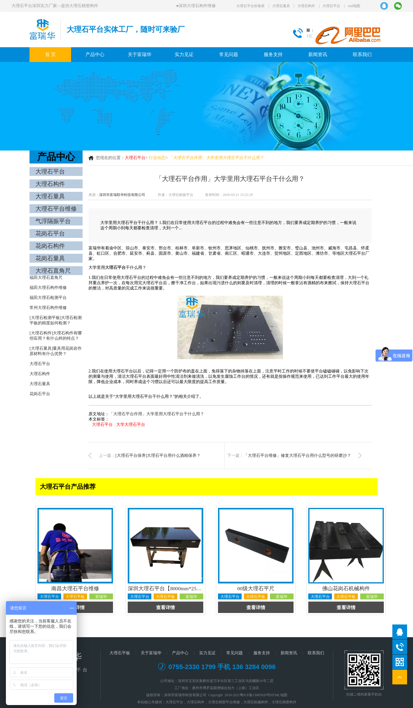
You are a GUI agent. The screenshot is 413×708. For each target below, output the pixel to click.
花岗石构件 (50, 246)
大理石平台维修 (56, 208)
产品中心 (95, 54)
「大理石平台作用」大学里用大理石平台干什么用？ (156, 414)
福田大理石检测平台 (48, 297)
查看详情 (165, 607)
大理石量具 (281, 6)
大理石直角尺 (53, 270)
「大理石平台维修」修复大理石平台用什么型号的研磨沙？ (297, 455)
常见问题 (228, 54)
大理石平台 (331, 6)
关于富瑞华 (139, 54)
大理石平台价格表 (250, 6)
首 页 (50, 54)
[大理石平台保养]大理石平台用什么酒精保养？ (158, 455)
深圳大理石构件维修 (197, 6)
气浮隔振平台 (53, 221)
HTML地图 (278, 695)
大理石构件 (306, 6)
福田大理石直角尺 (46, 277)
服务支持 (273, 54)
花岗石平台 (50, 233)
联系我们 (362, 54)
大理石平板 (119, 653)
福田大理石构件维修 (48, 287)
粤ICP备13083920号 (255, 695)
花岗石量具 (50, 258)
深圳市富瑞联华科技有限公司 (122, 195)
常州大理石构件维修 (48, 307)
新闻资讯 (317, 54)
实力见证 (184, 54)
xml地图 (354, 6)
